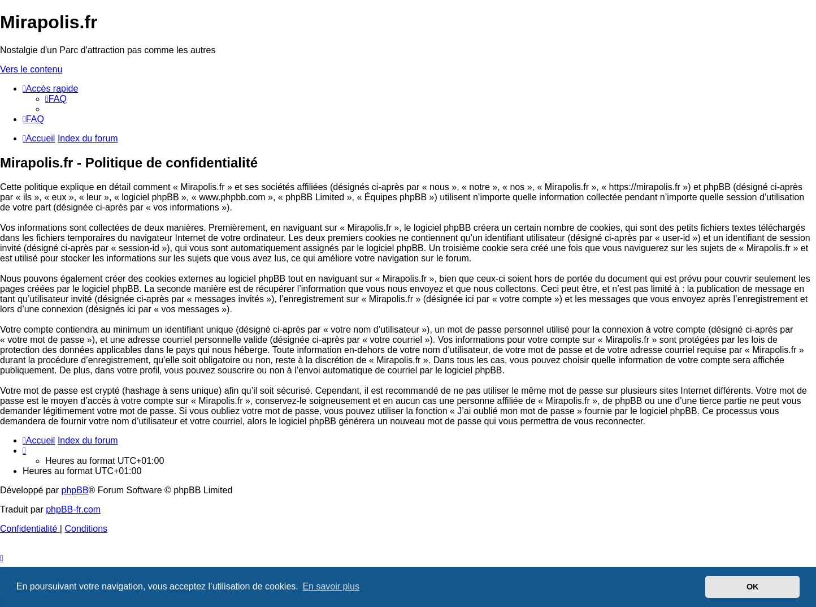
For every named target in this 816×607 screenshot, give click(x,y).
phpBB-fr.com (73, 509)
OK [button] (752, 586)
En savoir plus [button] (330, 586)
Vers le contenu (31, 69)
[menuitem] (56, 99)
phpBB (75, 490)
